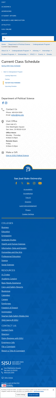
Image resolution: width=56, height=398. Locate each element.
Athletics (5, 25)
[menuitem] (5, 50)
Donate (49, 54)
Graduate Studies (8, 240)
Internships (46, 51)
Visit (3, 2)
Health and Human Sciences (13, 244)
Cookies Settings (28, 214)
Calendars (5, 295)
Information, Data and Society (14, 248)
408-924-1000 (9, 373)
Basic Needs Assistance (11, 283)
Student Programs (7, 54)
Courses (7, 79)
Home (3, 44)
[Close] (53, 390)
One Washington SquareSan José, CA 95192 (12, 369)
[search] (25, 38)
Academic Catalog (9, 278)
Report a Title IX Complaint (13, 350)
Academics (6, 7)
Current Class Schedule (9, 47)
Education (5, 231)
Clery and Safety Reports (12, 287)
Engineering (6, 235)
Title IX (28, 198)
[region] (28, 392)
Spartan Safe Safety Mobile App (15, 316)
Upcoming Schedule (11, 86)
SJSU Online (6, 29)
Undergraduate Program (41, 44)
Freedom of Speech (9, 307)
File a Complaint (8, 346)
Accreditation (28, 194)
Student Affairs (8, 16)
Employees (6, 303)
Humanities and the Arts (11, 252)
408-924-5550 (17, 112)
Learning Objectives (10, 76)
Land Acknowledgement (28, 206)
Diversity (28, 202)
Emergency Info (8, 342)
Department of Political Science (19, 44)
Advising (36, 51)
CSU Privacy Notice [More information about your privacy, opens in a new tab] (39, 391)
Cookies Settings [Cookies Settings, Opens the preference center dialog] (20, 394)
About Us (4, 51)
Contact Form (7, 330)
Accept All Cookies (34, 394)
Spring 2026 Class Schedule (10, 66)
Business (5, 227)
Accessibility (28, 189)
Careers (4, 299)
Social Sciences (7, 264)
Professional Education (11, 256)
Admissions (6, 11)
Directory (5, 334)
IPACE (32, 54)
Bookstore (5, 291)
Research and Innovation (13, 20)
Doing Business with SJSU (12, 338)
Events (40, 54)
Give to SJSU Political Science (17, 155)
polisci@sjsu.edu (17, 115)
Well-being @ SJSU (9, 320)
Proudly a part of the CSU (10, 384)
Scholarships (22, 54)
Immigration (6, 311)
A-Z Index (5, 274)
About (4, 34)
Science (4, 260)
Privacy (28, 210)
